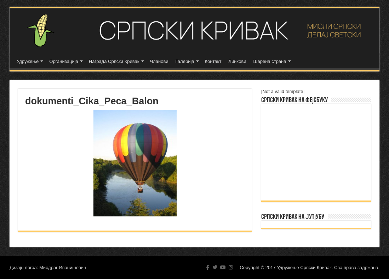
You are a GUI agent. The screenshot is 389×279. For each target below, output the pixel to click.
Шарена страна (269, 61)
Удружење (28, 61)
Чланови (159, 61)
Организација (63, 61)
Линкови (237, 61)
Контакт (213, 61)
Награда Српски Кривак (114, 61)
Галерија (185, 61)
